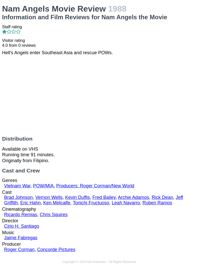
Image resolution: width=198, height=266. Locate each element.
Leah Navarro (126, 202)
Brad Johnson (18, 197)
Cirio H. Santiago (21, 226)
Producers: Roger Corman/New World (95, 185)
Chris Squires (54, 214)
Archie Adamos (133, 197)
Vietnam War (17, 185)
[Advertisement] (99, 96)
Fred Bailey (104, 197)
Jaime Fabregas (20, 237)
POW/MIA (43, 185)
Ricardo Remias (20, 214)
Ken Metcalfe (56, 202)
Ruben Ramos (157, 202)
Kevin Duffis (77, 197)
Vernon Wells (49, 197)
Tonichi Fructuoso (91, 202)
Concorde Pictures (56, 249)
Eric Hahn (30, 202)
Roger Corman (19, 249)
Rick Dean (162, 197)
